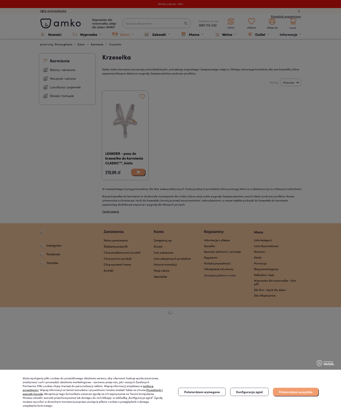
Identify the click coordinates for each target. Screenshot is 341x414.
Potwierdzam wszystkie (296, 392)
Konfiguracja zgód (249, 392)
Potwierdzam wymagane (202, 392)
